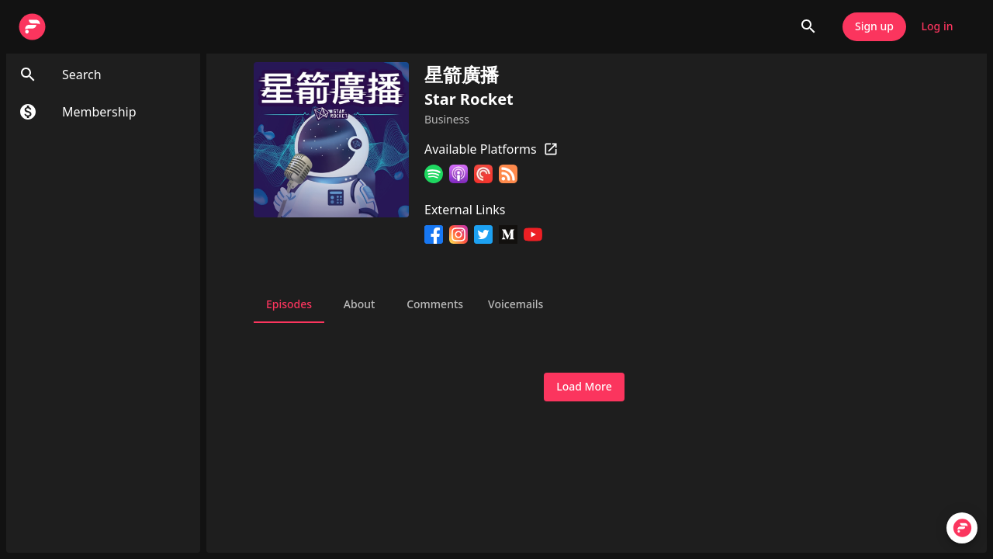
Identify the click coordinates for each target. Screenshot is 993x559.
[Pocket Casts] (483, 176)
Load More (584, 387)
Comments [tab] (435, 304)
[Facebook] (433, 236)
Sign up (874, 26)
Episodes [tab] (289, 304)
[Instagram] (458, 236)
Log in (937, 26)
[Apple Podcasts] (458, 176)
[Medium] (508, 236)
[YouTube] (533, 236)
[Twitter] (483, 236)
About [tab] (359, 304)
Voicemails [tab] (515, 304)
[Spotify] (433, 176)
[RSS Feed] (508, 176)
